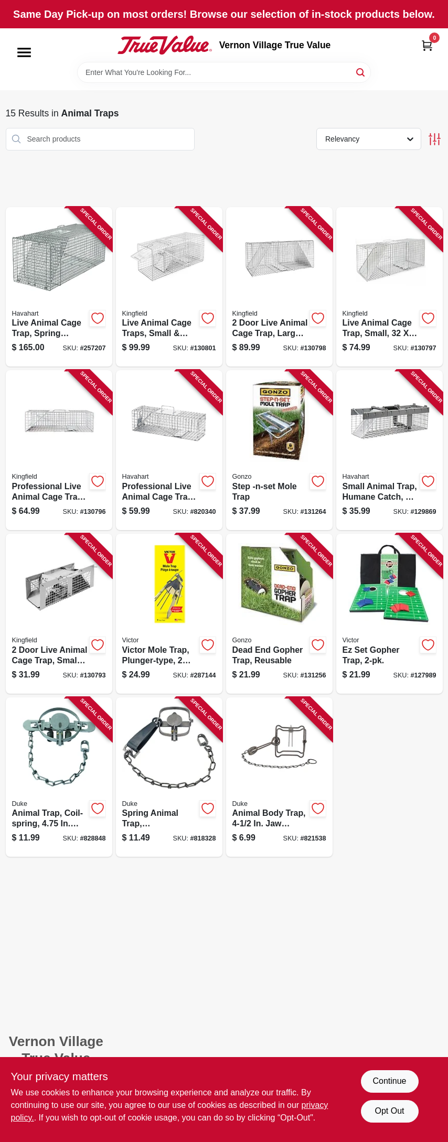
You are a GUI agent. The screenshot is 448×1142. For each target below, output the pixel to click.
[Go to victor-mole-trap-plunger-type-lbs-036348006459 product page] (169, 614)
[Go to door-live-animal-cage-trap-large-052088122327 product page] (279, 287)
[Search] (361, 71)
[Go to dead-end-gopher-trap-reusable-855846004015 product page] (279, 614)
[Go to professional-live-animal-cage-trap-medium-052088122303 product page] (59, 450)
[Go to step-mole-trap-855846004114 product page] (279, 450)
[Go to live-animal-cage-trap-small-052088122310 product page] (389, 287)
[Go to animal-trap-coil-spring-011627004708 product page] (59, 777)
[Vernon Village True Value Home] (165, 45)
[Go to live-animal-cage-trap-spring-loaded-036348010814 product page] (59, 287)
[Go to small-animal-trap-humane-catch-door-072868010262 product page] (389, 450)
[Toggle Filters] (435, 139)
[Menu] (24, 52)
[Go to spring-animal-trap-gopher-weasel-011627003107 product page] (169, 777)
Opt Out (389, 1110)
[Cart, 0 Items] (427, 45)
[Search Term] (224, 72)
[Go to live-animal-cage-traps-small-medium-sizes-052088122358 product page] (169, 287)
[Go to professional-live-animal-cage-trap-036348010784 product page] (169, 450)
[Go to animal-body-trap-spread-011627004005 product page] (279, 777)
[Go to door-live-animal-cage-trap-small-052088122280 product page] (59, 614)
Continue (389, 1080)
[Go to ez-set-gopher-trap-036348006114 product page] (389, 614)
